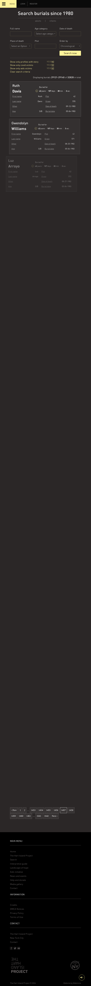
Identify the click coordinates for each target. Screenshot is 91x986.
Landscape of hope (19, 867)
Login (22, 4)
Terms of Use (16, 917)
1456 (56, 810)
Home (13, 851)
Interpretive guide (18, 863)
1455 (48, 810)
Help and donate (18, 880)
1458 (71, 810)
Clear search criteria (20, 71)
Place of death (17, 41)
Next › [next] (54, 816)
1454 (41, 810)
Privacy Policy (17, 913)
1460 (21, 816)
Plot (37, 41)
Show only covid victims (21, 65)
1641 (39, 816)
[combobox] (20, 46)
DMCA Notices (17, 909)
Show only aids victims (21, 68)
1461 (28, 816)
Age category (41, 28)
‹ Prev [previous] (14, 810)
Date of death (66, 28)
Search (13, 859)
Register (33, 4)
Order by (64, 41)
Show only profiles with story (24, 62)
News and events (18, 876)
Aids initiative (16, 872)
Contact (13, 888)
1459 (13, 816)
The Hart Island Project (21, 855)
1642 (46, 816)
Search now (70, 53)
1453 (33, 810)
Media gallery (16, 884)
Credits (13, 905)
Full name (15, 28)
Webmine (77, 983)
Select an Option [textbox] (19, 46)
